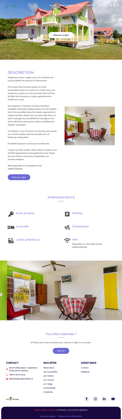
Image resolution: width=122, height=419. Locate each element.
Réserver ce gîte (61, 35)
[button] (69, 126)
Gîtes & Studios (67, 5)
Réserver (90, 5)
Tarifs (80, 5)
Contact (101, 5)
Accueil (53, 5)
